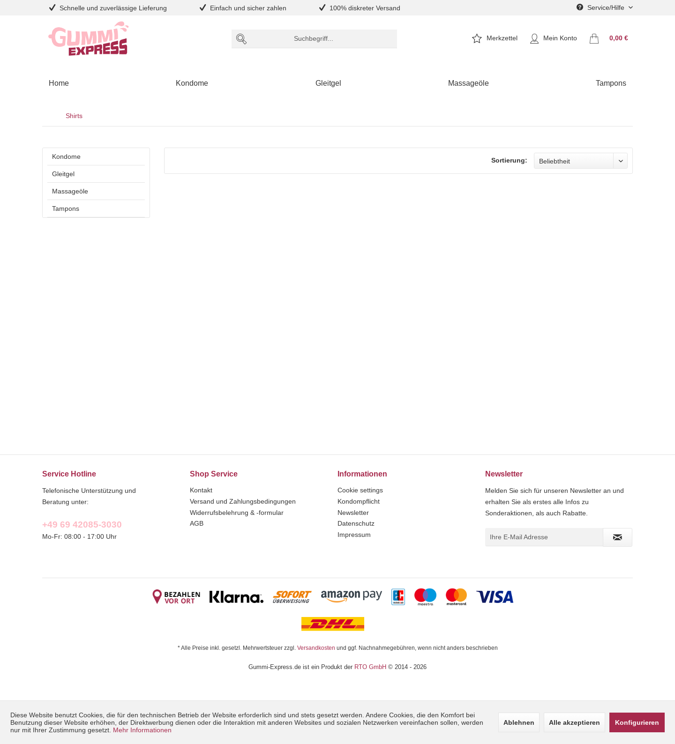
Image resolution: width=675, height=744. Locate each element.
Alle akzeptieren (574, 722)
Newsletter (353, 512)
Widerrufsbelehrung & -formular (237, 512)
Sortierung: (509, 160)
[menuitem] (314, 39)
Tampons (65, 208)
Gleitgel (63, 174)
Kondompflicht (359, 501)
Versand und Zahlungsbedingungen (243, 501)
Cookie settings (360, 490)
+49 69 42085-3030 (82, 524)
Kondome (66, 156)
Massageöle (70, 191)
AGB (196, 523)
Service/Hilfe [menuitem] (601, 7)
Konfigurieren (637, 722)
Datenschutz (356, 523)
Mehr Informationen (142, 730)
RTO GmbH (370, 666)
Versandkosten (316, 647)
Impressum (354, 534)
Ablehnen (518, 722)
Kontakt (201, 490)
